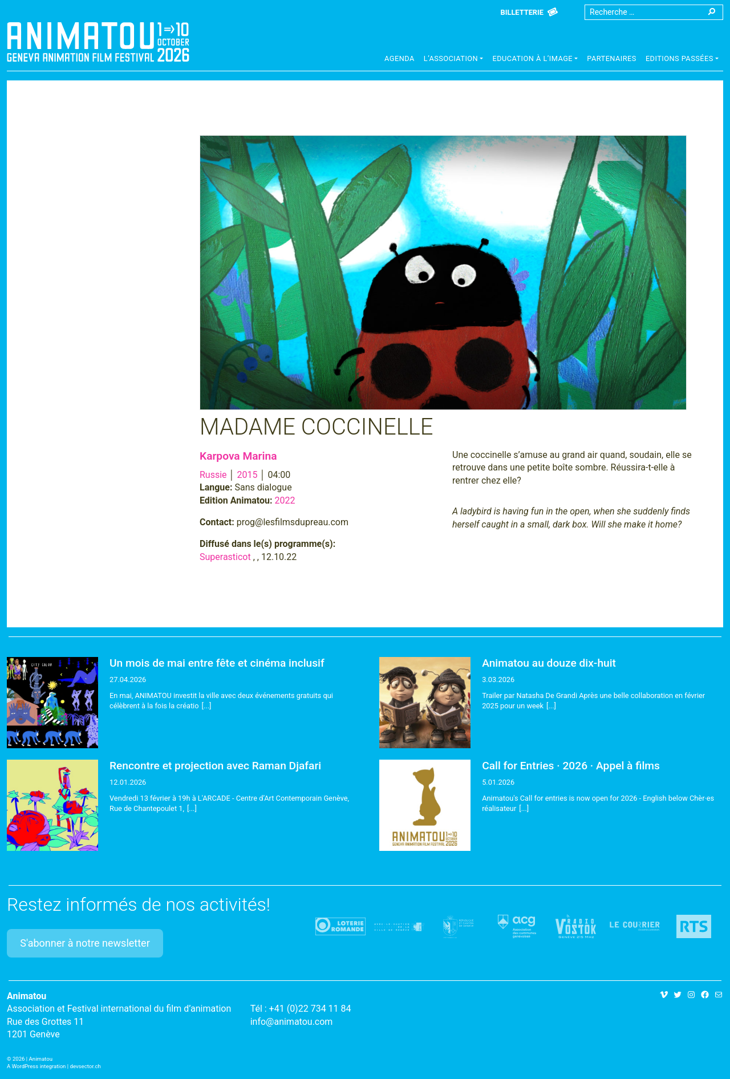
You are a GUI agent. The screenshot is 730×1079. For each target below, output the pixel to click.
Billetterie (522, 12)
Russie (213, 474)
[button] (453, 60)
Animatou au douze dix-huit (549, 663)
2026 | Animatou (32, 1059)
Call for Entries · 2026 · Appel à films (571, 765)
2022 (285, 500)
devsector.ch (85, 1066)
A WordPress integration (36, 1066)
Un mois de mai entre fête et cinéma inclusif (217, 663)
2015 (247, 474)
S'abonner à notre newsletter (85, 943)
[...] (207, 705)
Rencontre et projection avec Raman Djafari (215, 765)
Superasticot (225, 556)
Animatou (98, 42)
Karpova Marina (238, 456)
